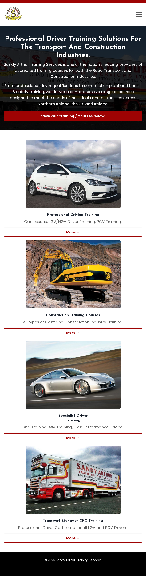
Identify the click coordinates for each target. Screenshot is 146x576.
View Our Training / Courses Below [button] (73, 116)
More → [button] (73, 232)
